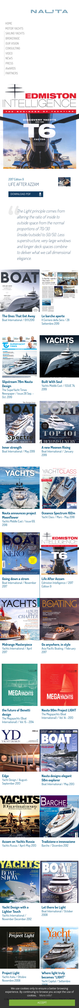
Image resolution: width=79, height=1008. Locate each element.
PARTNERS (11, 73)
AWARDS (10, 68)
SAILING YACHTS (14, 33)
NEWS (9, 58)
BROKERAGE (12, 38)
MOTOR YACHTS (14, 28)
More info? (45, 995)
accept (42, 1002)
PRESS (9, 63)
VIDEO (9, 53)
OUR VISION (12, 43)
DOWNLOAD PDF (21, 194)
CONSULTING (12, 48)
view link (20, 302)
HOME (8, 23)
